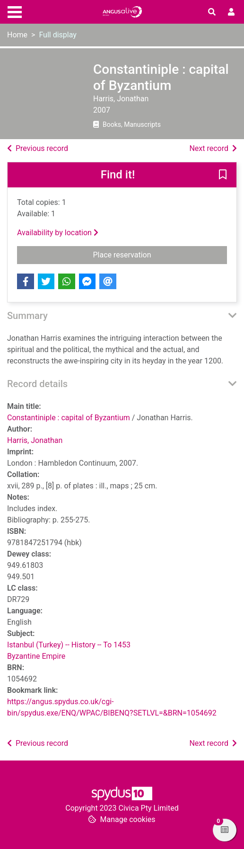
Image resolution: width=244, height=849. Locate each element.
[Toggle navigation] (15, 11)
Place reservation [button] (160, 254)
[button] (222, 175)
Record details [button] (37, 383)
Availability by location (57, 232)
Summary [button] (27, 315)
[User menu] (231, 12)
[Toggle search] (211, 12)
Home (17, 34)
